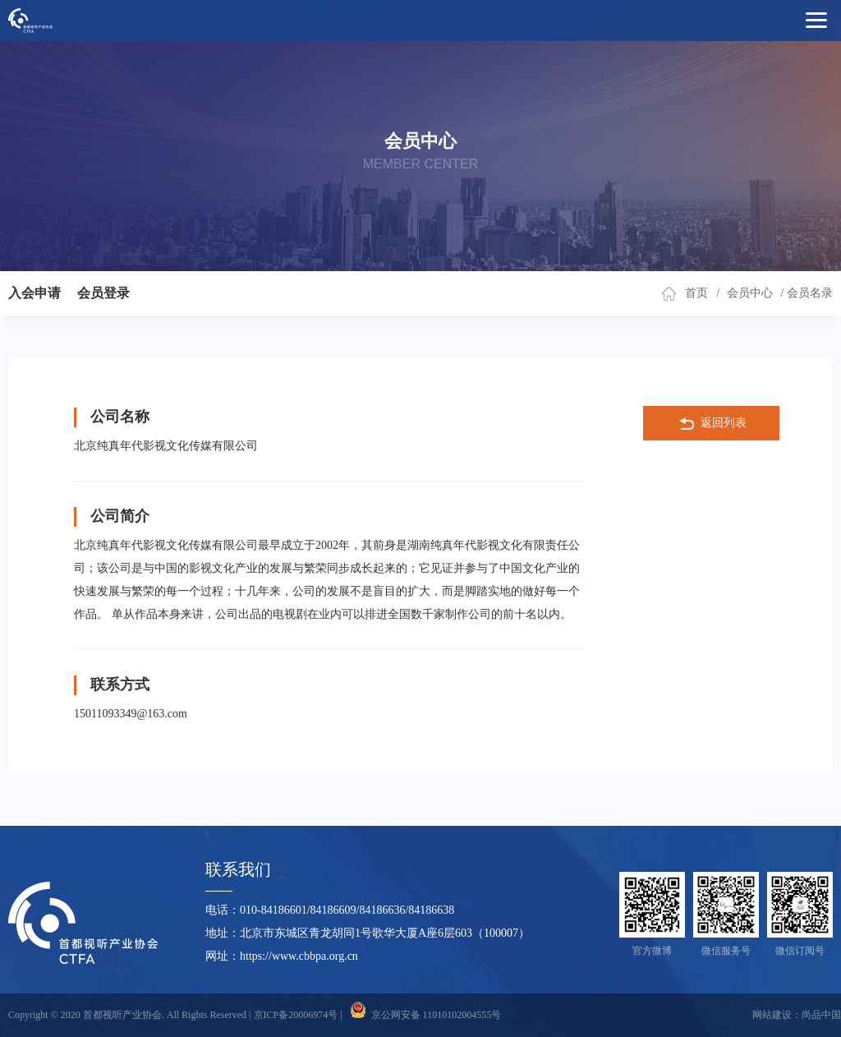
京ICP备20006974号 (296, 1015)
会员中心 (750, 293)
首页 (696, 293)
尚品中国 (821, 1015)
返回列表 (712, 424)
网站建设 (772, 1015)
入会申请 (34, 293)
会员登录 (103, 293)
